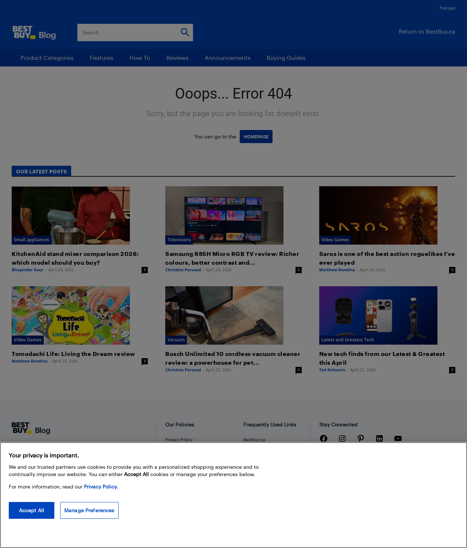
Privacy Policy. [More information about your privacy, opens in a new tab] (101, 486)
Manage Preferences (89, 510)
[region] (233, 495)
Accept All (31, 510)
